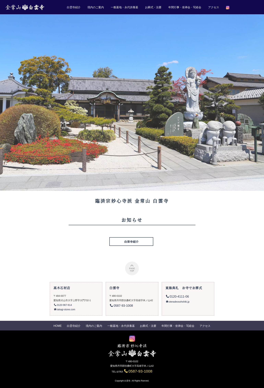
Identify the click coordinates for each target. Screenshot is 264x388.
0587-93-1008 (138, 371)
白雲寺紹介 (74, 7)
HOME (57, 325)
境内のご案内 (95, 7)
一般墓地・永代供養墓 (124, 7)
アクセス (213, 7)
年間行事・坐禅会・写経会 (184, 7)
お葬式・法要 (153, 7)
